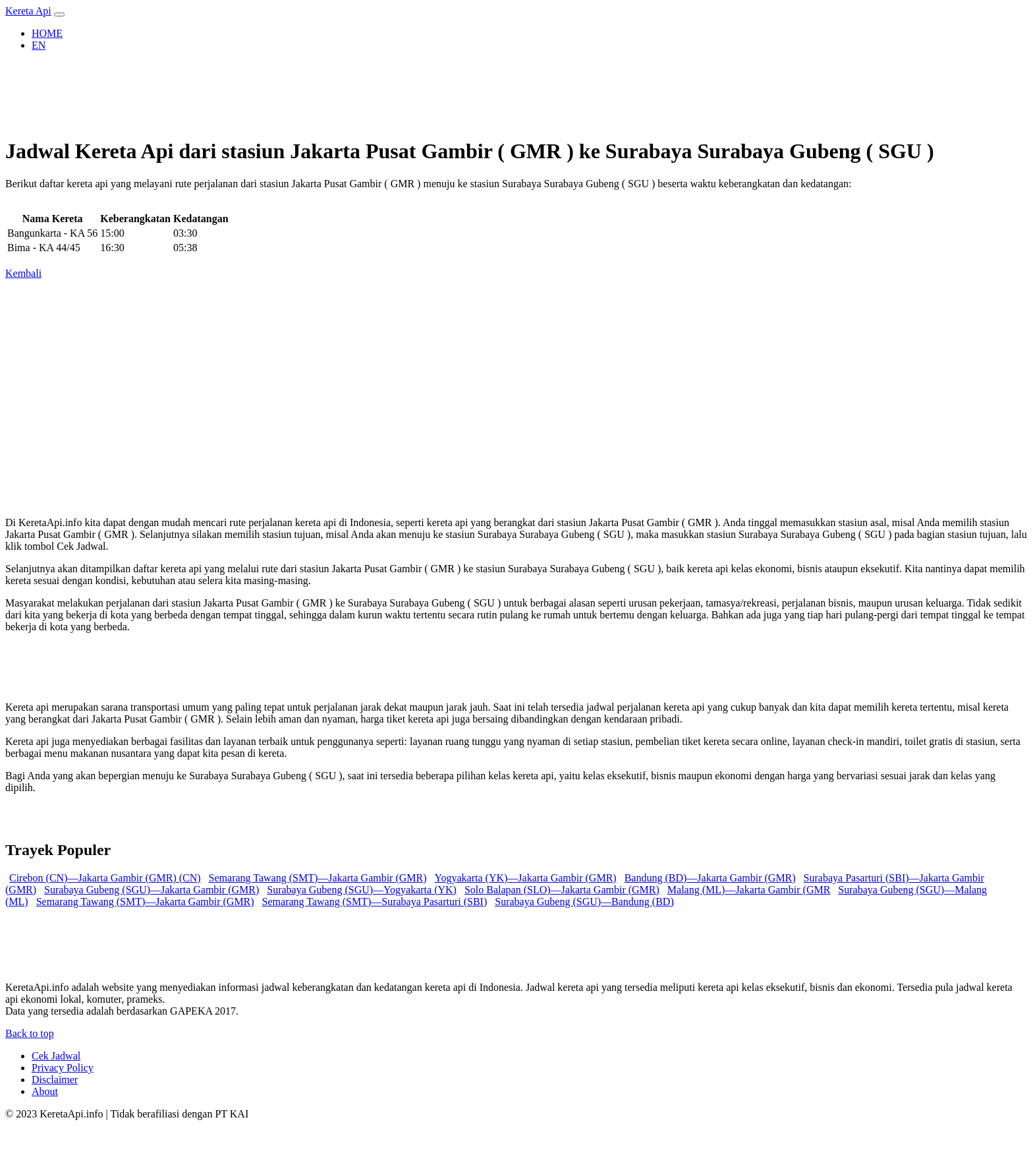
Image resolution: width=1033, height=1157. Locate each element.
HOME (47, 33)
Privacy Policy (63, 1067)
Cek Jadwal (56, 1055)
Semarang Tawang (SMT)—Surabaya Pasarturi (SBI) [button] (375, 901)
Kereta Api (28, 10)
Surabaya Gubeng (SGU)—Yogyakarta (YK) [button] (362, 889)
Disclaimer (55, 1079)
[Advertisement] (400, 393)
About (45, 1091)
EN (38, 45)
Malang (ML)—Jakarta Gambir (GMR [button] (749, 889)
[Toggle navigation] (59, 14)
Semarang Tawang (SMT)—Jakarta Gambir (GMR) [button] (318, 877)
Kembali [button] (23, 273)
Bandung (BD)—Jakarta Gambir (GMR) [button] (710, 877)
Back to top (29, 1033)
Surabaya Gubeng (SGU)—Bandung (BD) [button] (584, 901)
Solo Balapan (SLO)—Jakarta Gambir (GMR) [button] (561, 889)
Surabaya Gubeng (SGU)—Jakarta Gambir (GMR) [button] (151, 889)
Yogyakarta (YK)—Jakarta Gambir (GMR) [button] (526, 877)
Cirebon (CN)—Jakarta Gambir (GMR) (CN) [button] (105, 877)
